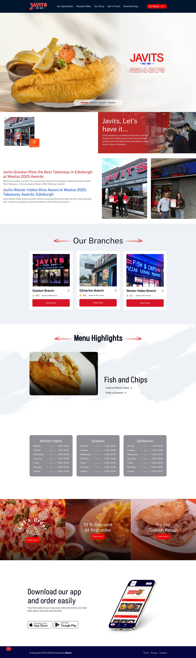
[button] (58, 402)
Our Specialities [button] (65, 6)
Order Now (51, 303)
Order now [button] (32, 540)
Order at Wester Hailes (119, 387)
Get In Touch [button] (113, 6)
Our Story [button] (99, 6)
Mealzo (68, 653)
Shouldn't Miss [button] (83, 6)
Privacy (154, 653)
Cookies (163, 653)
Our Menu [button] (156, 6)
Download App (130, 6)
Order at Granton (116, 392)
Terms (146, 653)
